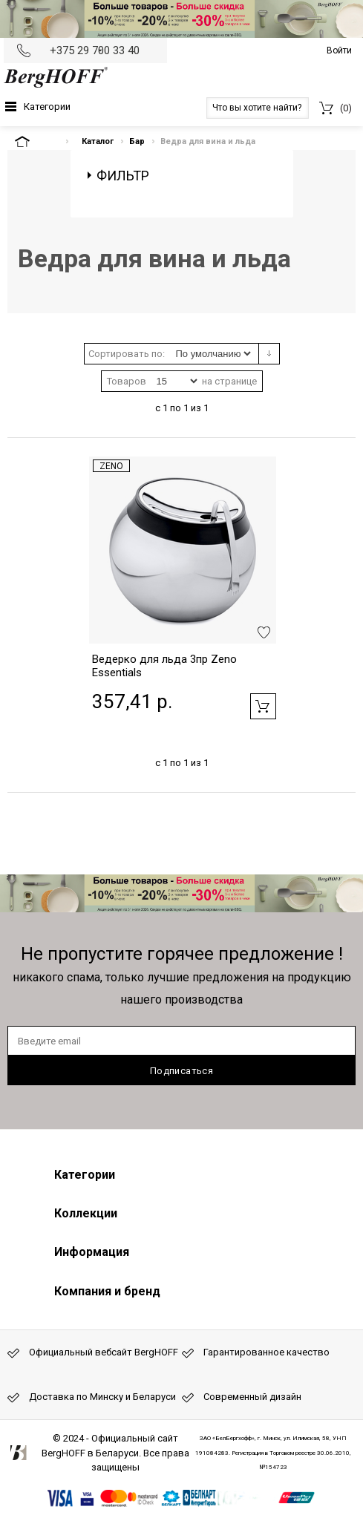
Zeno (111, 466)
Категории (47, 106)
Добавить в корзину (263, 706)
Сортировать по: (126, 353)
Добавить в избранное (264, 632)
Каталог (98, 141)
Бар (137, 141)
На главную (35, 141)
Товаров (126, 381)
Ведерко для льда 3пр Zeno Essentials (164, 665)
